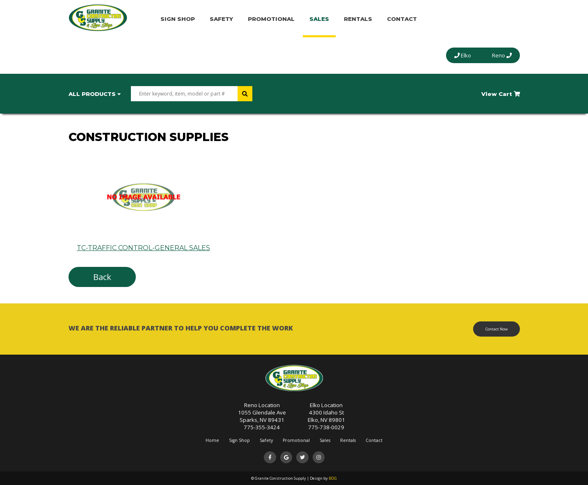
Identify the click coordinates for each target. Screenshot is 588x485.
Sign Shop (177, 19)
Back (102, 276)
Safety (221, 19)
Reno (502, 55)
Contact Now (496, 329)
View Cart (500, 94)
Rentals (358, 19)
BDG (333, 478)
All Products (95, 94)
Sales (319, 19)
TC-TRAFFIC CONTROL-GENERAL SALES (143, 244)
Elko (462, 55)
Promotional (271, 19)
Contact (402, 19)
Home (212, 440)
